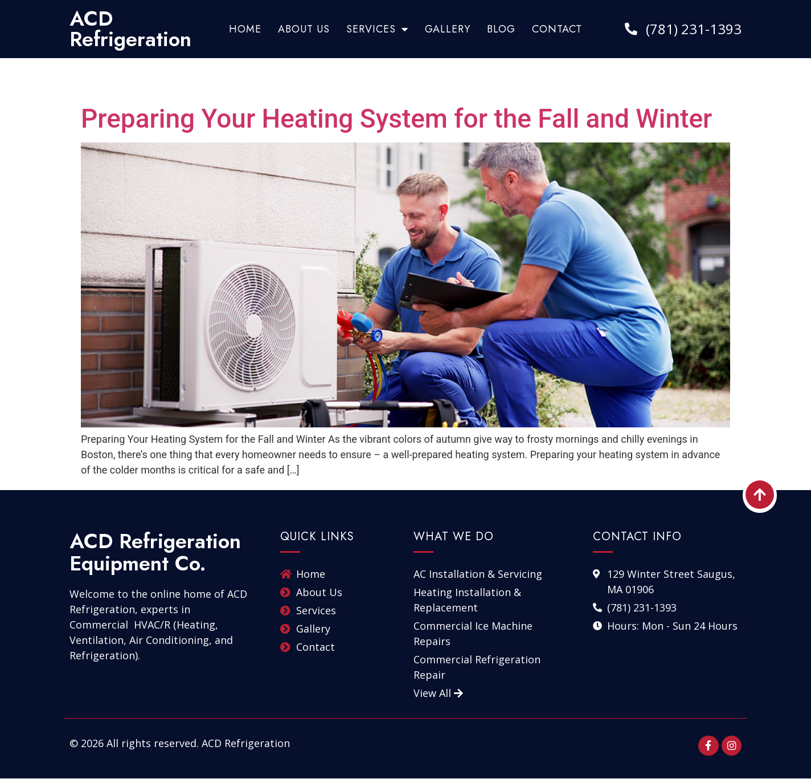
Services (377, 29)
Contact (557, 29)
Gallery (447, 29)
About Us (304, 29)
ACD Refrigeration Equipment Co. (155, 552)
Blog (501, 29)
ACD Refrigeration (130, 28)
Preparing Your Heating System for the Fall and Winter (396, 118)
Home (245, 29)
